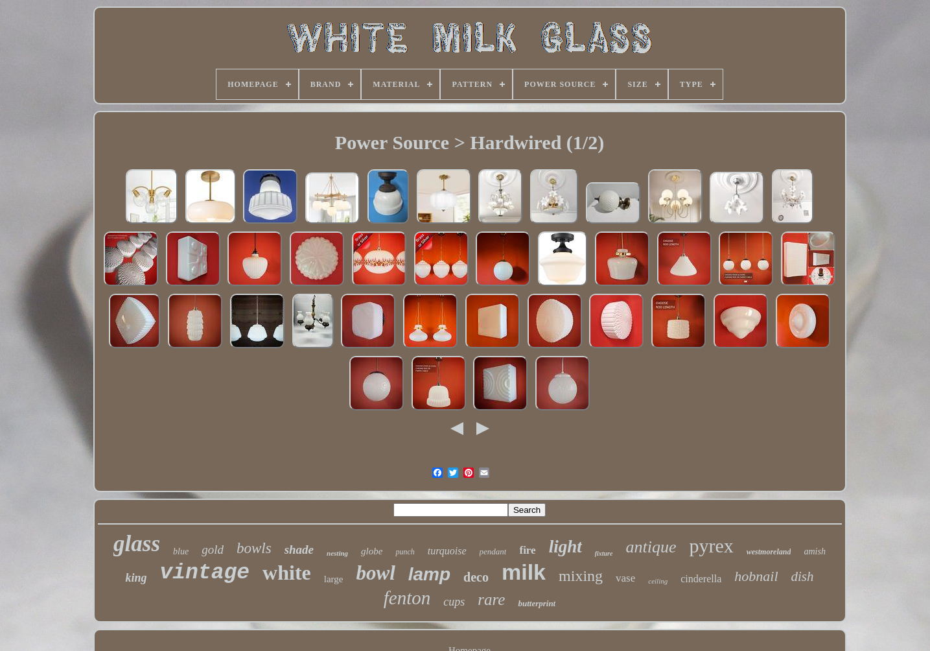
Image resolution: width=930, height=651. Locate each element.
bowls (254, 548)
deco (476, 577)
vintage (204, 573)
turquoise (447, 550)
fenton (407, 597)
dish (802, 576)
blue (181, 551)
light (565, 546)
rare (491, 599)
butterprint (536, 603)
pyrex (711, 545)
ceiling (658, 581)
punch (404, 551)
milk (524, 572)
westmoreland (769, 551)
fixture (604, 553)
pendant (493, 551)
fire (527, 550)
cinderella (700, 578)
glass (136, 543)
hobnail (756, 576)
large (333, 579)
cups (454, 601)
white (286, 572)
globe (371, 551)
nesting (337, 553)
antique (650, 547)
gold (213, 549)
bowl (375, 573)
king (135, 577)
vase (625, 578)
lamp (429, 574)
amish (814, 551)
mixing (581, 575)
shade (299, 549)
